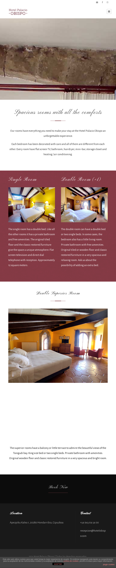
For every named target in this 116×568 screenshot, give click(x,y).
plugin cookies (108, 564)
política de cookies (71, 561)
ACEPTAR (58, 564)
